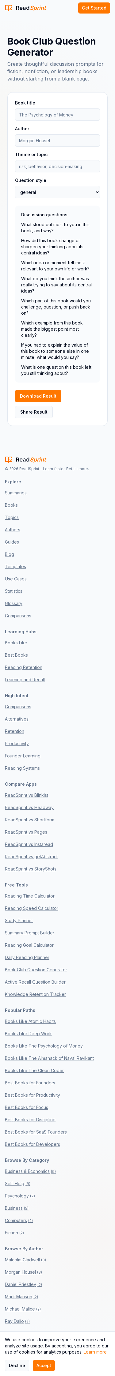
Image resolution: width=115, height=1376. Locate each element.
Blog (9, 554)
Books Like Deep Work (28, 1033)
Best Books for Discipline (30, 1119)
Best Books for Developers (32, 1144)
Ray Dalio (17, 1321)
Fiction (14, 1232)
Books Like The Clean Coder (34, 1070)
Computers (19, 1220)
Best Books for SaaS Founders (36, 1131)
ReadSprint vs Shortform (29, 819)
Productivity (17, 743)
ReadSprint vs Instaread (29, 844)
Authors (12, 529)
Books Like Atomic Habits (30, 1021)
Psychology (20, 1195)
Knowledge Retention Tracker (35, 994)
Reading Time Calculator (30, 895)
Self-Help (17, 1183)
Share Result (34, 412)
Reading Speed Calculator (31, 908)
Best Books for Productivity (32, 1095)
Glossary (13, 603)
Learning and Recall (25, 679)
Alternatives (17, 718)
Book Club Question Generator (36, 969)
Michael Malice (23, 1308)
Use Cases (16, 578)
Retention (14, 731)
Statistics (13, 591)
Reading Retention (23, 667)
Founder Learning (22, 755)
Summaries (16, 492)
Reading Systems (22, 768)
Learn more (95, 1351)
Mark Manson (21, 1296)
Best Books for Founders (30, 1082)
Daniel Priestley (23, 1284)
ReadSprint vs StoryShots (30, 868)
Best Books (16, 655)
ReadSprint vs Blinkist (26, 795)
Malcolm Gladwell (25, 1259)
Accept (43, 1365)
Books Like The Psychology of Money (44, 1045)
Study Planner (19, 920)
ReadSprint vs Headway (29, 807)
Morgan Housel (23, 1272)
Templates (15, 566)
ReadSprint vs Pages (26, 832)
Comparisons (18, 615)
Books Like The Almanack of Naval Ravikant (49, 1058)
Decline (17, 1365)
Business (17, 1208)
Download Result (38, 396)
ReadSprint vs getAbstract (31, 856)
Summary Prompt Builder (29, 932)
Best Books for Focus (26, 1107)
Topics (12, 517)
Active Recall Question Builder (35, 982)
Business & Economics (30, 1171)
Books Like (16, 642)
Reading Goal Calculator (29, 945)
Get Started (94, 7)
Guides (12, 542)
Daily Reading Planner (27, 957)
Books (11, 505)
